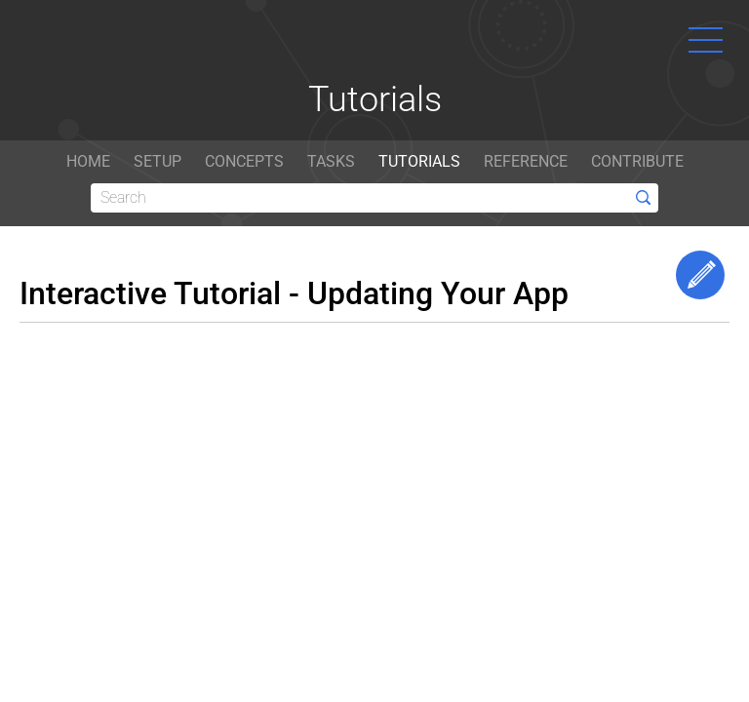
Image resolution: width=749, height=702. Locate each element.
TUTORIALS (419, 161)
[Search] (374, 198)
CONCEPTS (244, 161)
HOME (88, 161)
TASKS (331, 161)
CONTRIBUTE (637, 161)
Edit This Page (700, 275)
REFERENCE (526, 161)
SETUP (157, 161)
